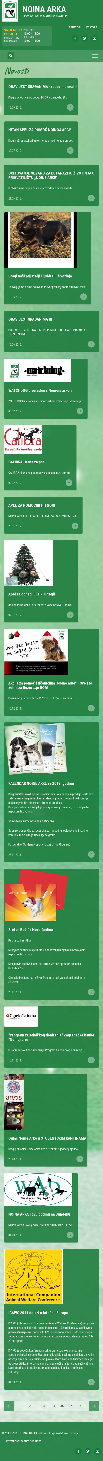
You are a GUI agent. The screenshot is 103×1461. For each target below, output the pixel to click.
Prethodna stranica (9, 1406)
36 (72, 1406)
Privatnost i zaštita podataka (23, 1441)
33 (46, 1406)
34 (54, 1406)
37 (80, 1406)
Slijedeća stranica (94, 1406)
